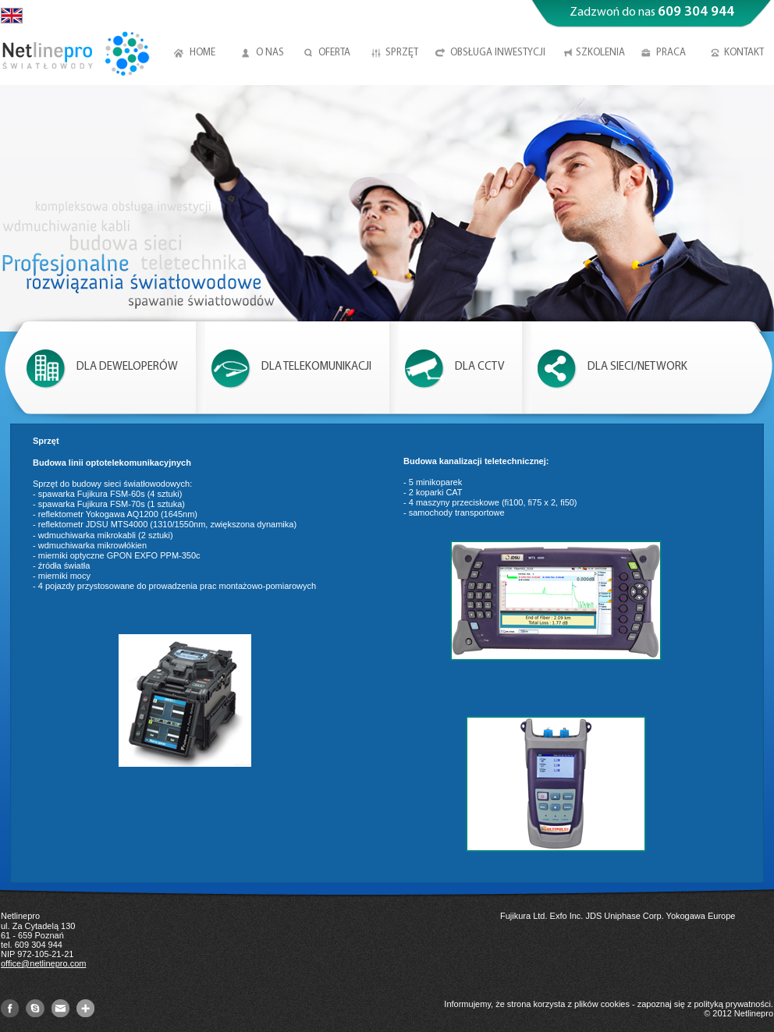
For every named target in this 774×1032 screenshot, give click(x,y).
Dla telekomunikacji (316, 367)
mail (60, 1008)
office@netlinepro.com (43, 963)
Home (202, 53)
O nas (270, 53)
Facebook (10, 1008)
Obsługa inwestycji (497, 53)
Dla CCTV (479, 367)
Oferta (334, 53)
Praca (671, 53)
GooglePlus (85, 1008)
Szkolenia (600, 53)
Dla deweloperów (127, 367)
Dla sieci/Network (637, 367)
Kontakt (744, 53)
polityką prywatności (732, 1004)
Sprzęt (401, 53)
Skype (35, 1008)
